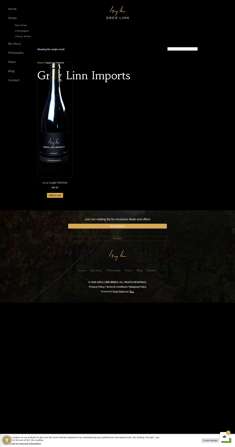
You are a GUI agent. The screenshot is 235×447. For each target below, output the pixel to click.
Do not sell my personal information (22, 443)
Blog (11, 71)
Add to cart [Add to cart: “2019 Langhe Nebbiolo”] (55, 195)
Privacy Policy (96, 286)
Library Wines (23, 36)
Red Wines (21, 25)
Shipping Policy (137, 286)
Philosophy (16, 53)
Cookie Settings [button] (210, 440)
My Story (14, 43)
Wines (12, 18)
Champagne (22, 31)
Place (12, 62)
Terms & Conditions (116, 286)
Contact (14, 80)
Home (12, 9)
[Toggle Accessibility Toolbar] (7, 440)
